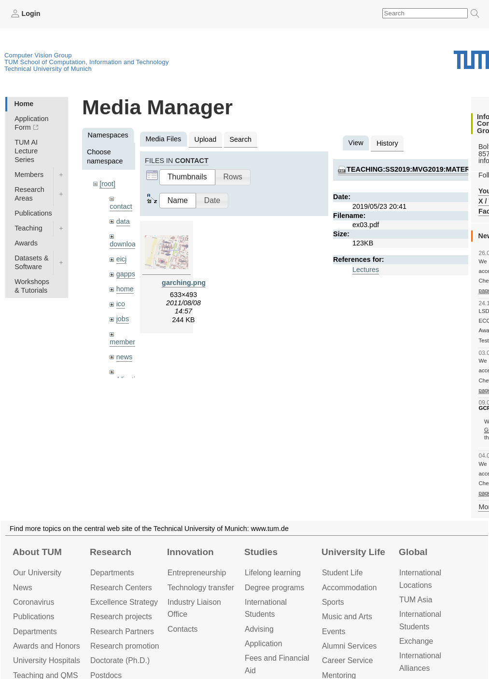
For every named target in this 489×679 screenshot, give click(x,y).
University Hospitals (46, 660)
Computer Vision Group (38, 55)
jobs (122, 319)
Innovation (190, 552)
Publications (33, 213)
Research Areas (29, 194)
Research (110, 552)
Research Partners (122, 631)
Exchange (416, 641)
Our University (37, 573)
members (124, 342)
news (124, 357)
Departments (35, 631)
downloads (126, 244)
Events (333, 631)
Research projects (121, 616)
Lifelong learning (273, 573)
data (123, 221)
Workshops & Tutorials (31, 286)
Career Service (347, 660)
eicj (121, 259)
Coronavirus (33, 602)
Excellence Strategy (124, 602)
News (22, 588)
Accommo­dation (349, 588)
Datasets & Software (31, 262)
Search (240, 139)
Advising (259, 629)
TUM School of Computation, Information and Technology (86, 62)
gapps (125, 274)
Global (413, 552)
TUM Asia (416, 600)
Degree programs (274, 588)
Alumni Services (349, 646)
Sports (333, 602)
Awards (26, 243)
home (125, 289)
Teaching (28, 228)
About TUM (37, 552)
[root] (107, 184)
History (387, 143)
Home (23, 104)
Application (263, 643)
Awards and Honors (46, 646)
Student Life (342, 573)
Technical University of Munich (48, 68)
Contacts (182, 629)
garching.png (184, 282)
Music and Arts (347, 616)
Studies (261, 552)
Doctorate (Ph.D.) (120, 660)
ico (120, 304)
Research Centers (121, 588)
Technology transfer (201, 588)
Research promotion (124, 646)
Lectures (365, 269)
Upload (206, 139)
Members (28, 174)
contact (121, 206)
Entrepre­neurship (197, 573)
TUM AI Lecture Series (26, 150)
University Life (353, 552)
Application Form (31, 123)
